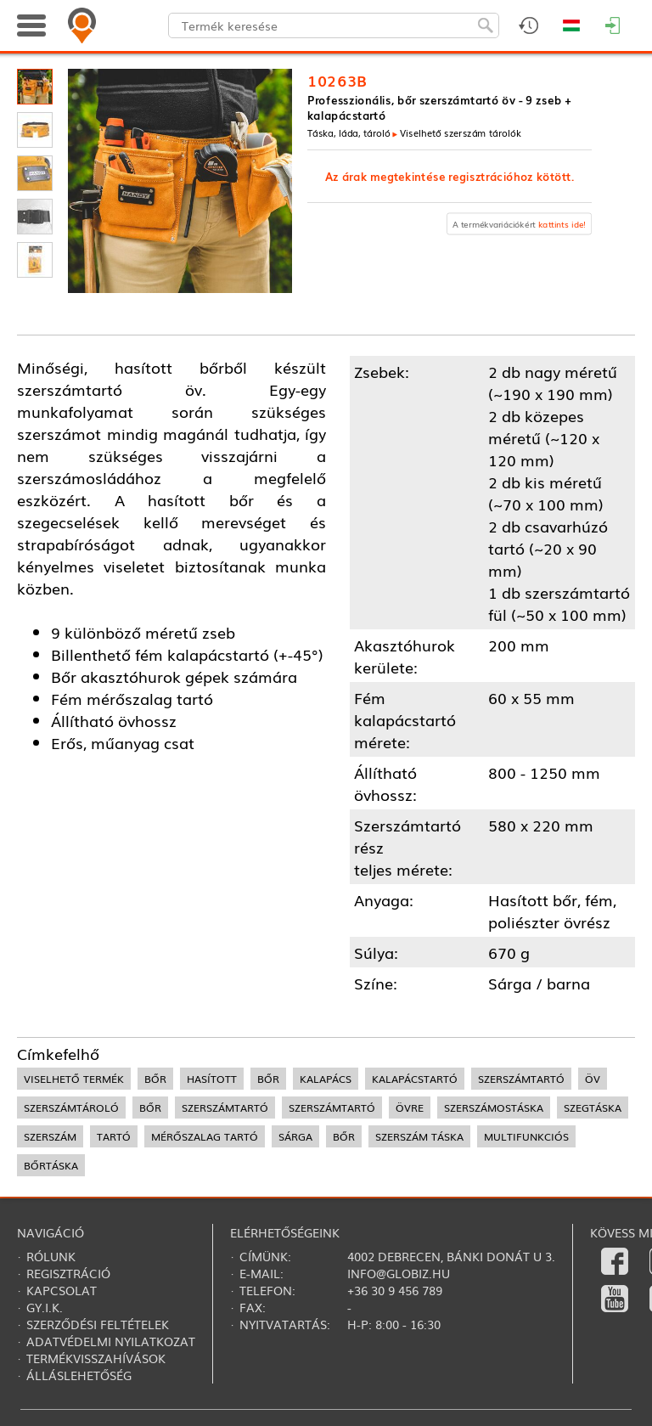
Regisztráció (68, 1273)
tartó (114, 1136)
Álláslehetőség (79, 1375)
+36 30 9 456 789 (394, 1290)
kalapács (325, 1078)
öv (592, 1078)
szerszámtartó (521, 1078)
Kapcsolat (61, 1290)
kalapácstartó (415, 1078)
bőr (155, 1078)
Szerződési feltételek (97, 1324)
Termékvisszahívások (96, 1358)
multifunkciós (526, 1136)
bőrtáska (51, 1165)
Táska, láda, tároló (348, 132)
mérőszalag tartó (204, 1136)
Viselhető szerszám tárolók (460, 132)
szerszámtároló (71, 1107)
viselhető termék (74, 1078)
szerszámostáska (493, 1107)
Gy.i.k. (44, 1307)
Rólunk (51, 1256)
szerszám (50, 1136)
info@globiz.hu (398, 1273)
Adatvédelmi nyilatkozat (110, 1341)
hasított (212, 1078)
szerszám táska (419, 1136)
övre (410, 1107)
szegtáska (592, 1107)
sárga (295, 1136)
